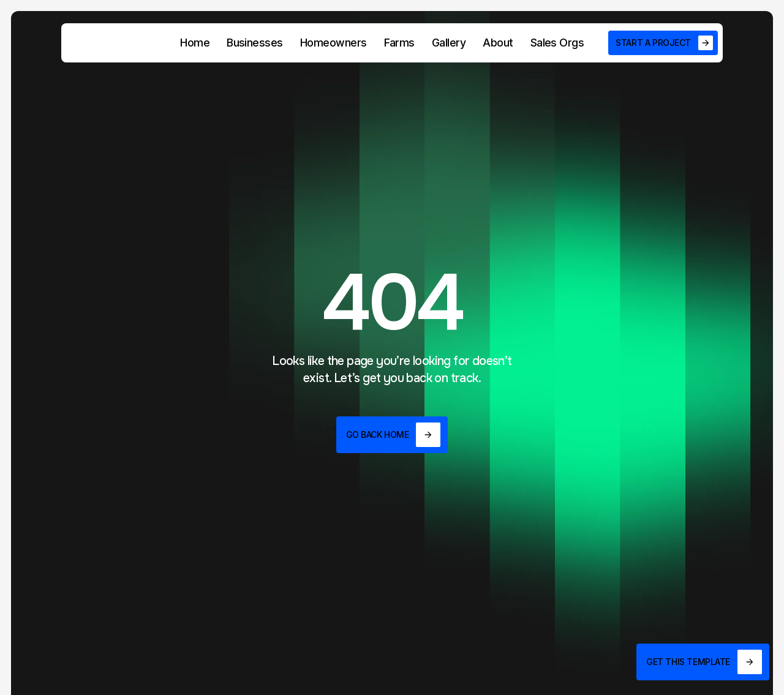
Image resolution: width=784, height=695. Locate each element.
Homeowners (333, 42)
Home (194, 42)
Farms (399, 42)
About (498, 42)
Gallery (449, 42)
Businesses (255, 42)
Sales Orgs (557, 42)
